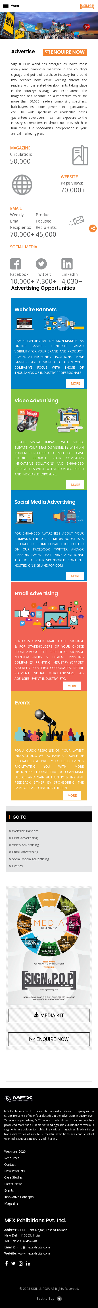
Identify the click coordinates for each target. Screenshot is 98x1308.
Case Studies (13, 1177)
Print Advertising (23, 838)
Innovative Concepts (19, 1197)
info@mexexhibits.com (33, 1247)
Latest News (13, 1184)
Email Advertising (36, 593)
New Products (14, 1171)
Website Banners (36, 309)
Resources (11, 1158)
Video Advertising (36, 400)
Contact (10, 1164)
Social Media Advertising (45, 502)
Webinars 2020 (15, 1151)
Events (23, 702)
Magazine (11, 1203)
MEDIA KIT (49, 1015)
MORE (75, 383)
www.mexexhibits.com (33, 1253)
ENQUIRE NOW (65, 52)
